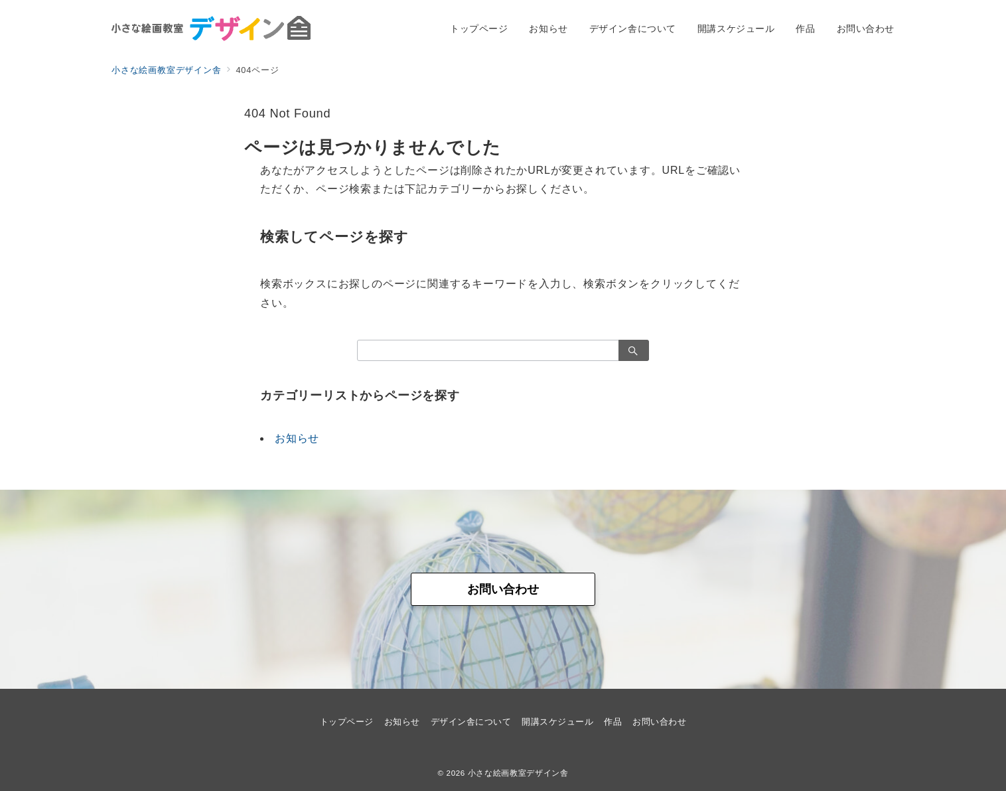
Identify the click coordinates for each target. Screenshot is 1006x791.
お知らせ (297, 438)
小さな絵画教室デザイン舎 (518, 772)
